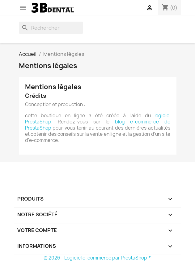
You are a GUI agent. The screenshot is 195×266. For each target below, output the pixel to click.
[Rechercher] (51, 28)
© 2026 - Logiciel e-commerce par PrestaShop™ (97, 258)
